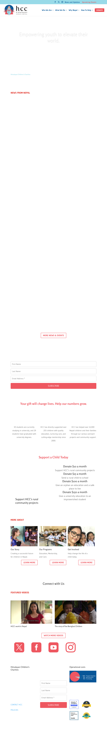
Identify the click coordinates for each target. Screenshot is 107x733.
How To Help (86, 10)
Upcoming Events (89, 2)
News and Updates (72, 2)
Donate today (53, 49)
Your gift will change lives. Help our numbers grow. (53, 404)
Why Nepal (73, 10)
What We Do (60, 10)
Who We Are (47, 10)
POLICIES (14, 710)
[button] (99, 10)
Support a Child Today (53, 457)
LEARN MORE (29, 562)
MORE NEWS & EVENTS (53, 335)
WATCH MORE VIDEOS (53, 635)
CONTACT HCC (16, 705)
